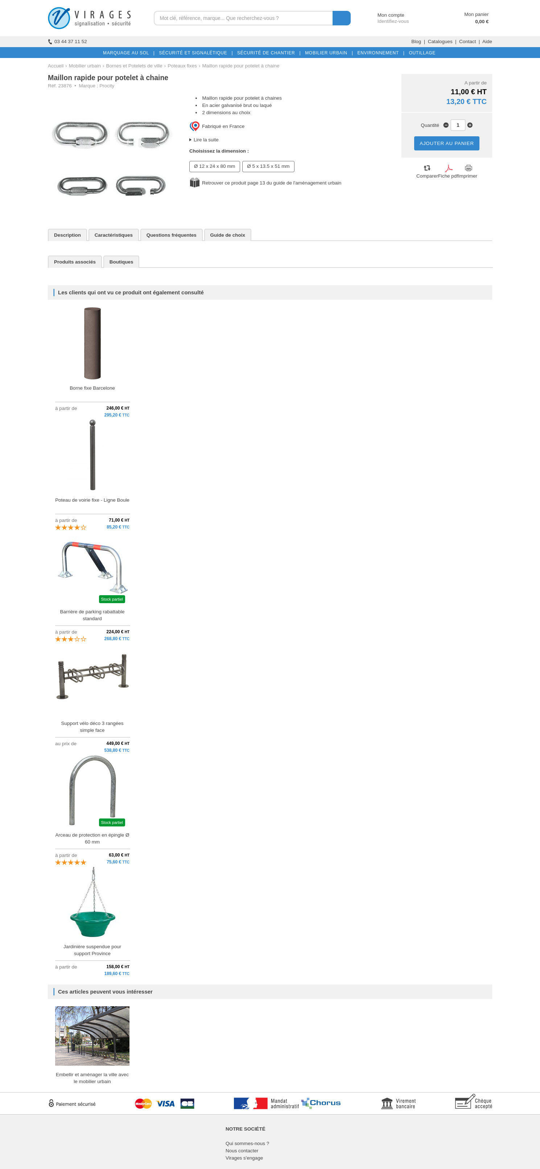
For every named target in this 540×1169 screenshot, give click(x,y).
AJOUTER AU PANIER (447, 143)
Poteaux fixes (182, 66)
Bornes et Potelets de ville (134, 66)
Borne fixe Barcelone (92, 388)
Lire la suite (206, 139)
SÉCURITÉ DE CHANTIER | (267, 52)
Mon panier (476, 14)
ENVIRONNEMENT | (379, 52)
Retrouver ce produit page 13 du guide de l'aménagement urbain (271, 183)
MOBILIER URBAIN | (327, 52)
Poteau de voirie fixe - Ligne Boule (92, 500)
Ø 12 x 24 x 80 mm (214, 166)
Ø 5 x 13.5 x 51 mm (268, 166)
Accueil (55, 66)
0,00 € (482, 21)
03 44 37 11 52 (67, 41)
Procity (106, 85)
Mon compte (384, 15)
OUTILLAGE (421, 52)
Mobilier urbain (85, 66)
